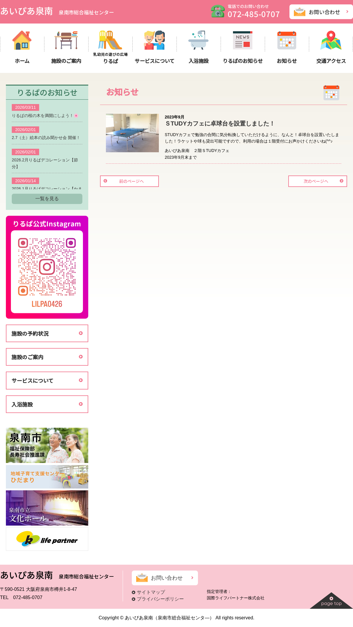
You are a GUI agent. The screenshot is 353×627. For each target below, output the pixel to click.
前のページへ (131, 181)
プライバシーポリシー (160, 598)
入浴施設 (22, 404)
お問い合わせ (324, 12)
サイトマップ (151, 592)
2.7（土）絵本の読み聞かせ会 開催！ (46, 137)
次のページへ (316, 181)
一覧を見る (47, 198)
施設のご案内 (27, 357)
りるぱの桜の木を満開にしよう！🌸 (45, 115)
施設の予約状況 (30, 333)
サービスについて (32, 380)
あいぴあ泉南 (57, 10)
